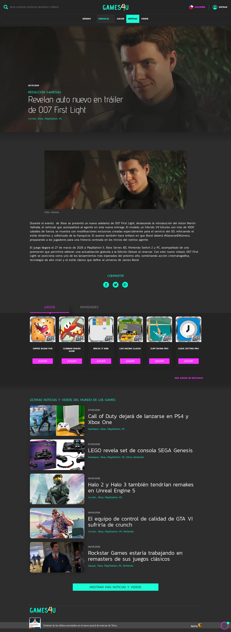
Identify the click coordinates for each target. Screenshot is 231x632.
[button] (89, 18)
